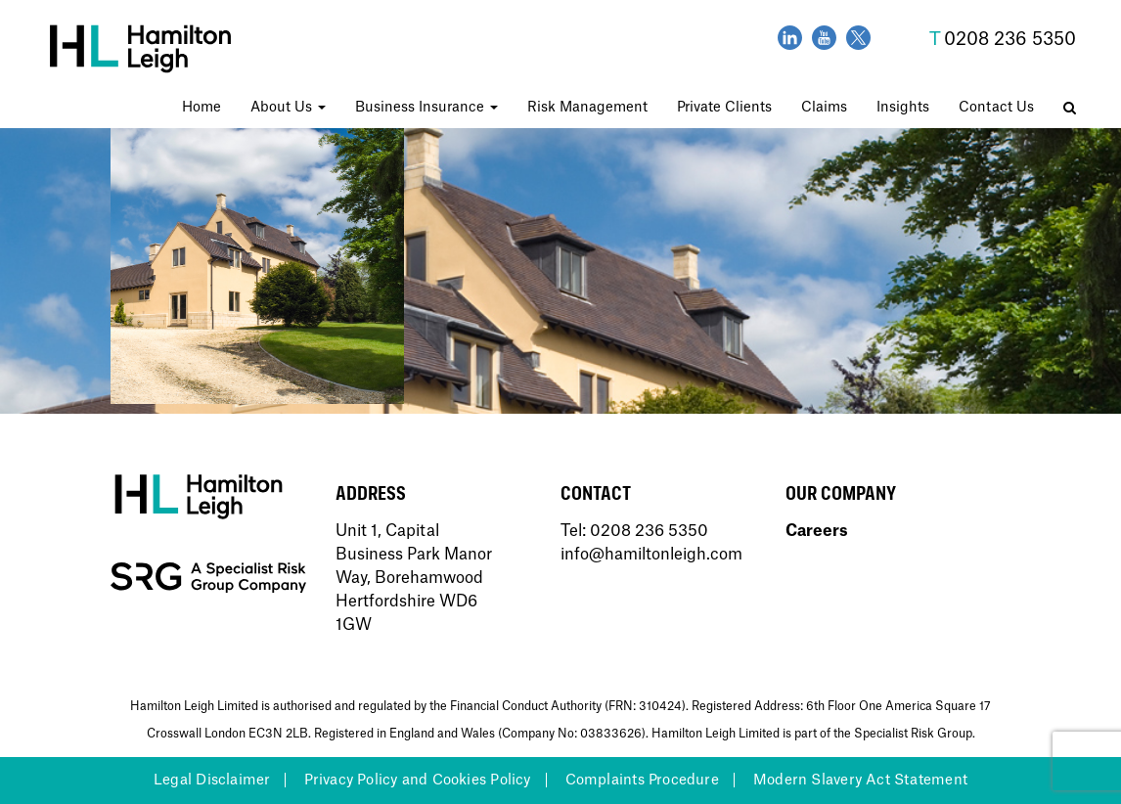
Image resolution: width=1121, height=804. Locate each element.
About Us (288, 107)
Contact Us (996, 107)
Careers (816, 531)
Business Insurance (426, 107)
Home (201, 107)
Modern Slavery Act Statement (860, 780)
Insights (902, 107)
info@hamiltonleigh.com (651, 554)
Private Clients (724, 107)
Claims (824, 107)
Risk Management (587, 107)
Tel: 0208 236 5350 (634, 531)
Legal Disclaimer (212, 780)
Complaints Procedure (642, 780)
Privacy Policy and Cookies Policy (417, 780)
